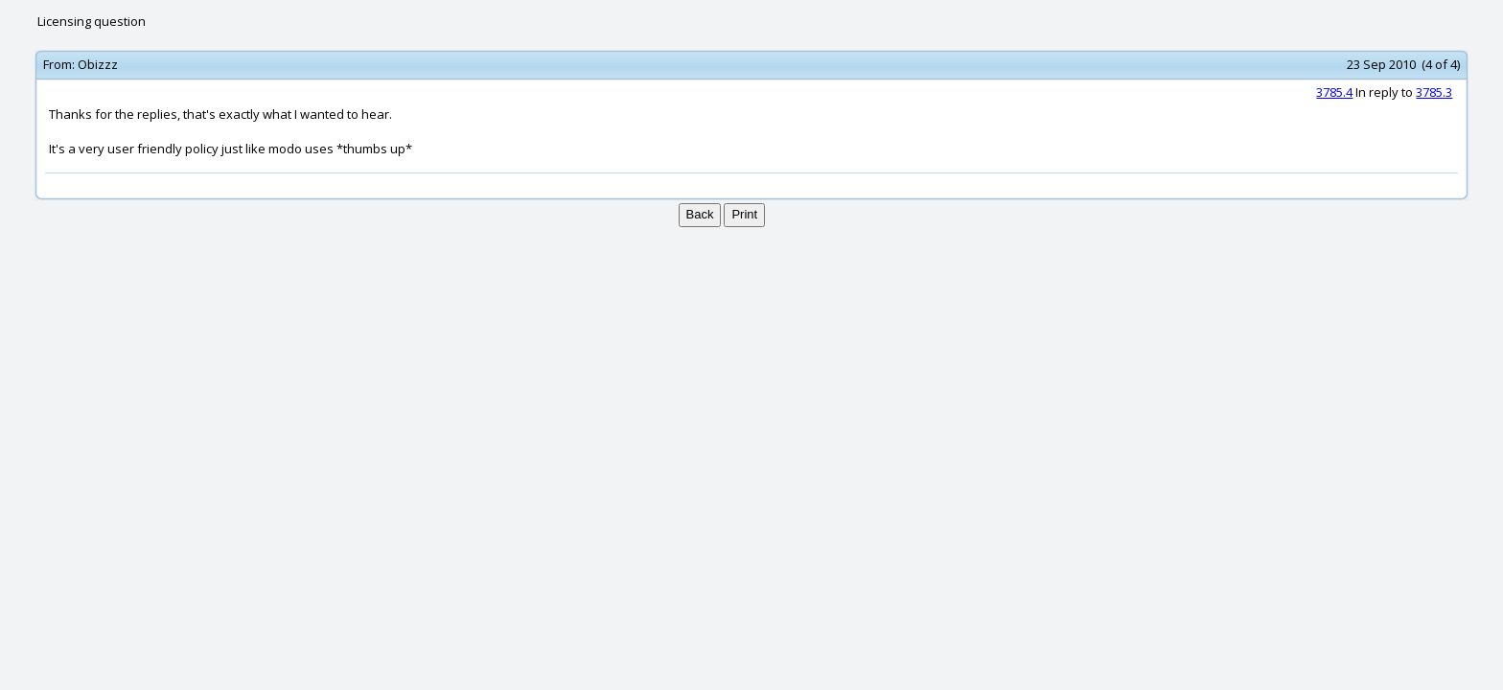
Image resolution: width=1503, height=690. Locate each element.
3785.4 (1334, 92)
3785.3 (1434, 92)
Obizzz (98, 64)
